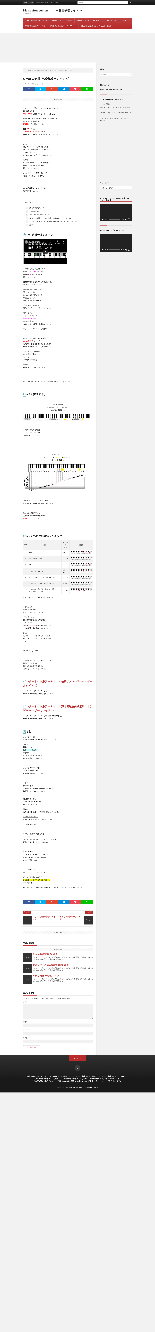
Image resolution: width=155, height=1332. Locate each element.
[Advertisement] (77, 47)
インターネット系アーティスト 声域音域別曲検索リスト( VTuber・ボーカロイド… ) (53, 221)
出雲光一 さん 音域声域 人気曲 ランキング (112, 89)
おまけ (29, 225)
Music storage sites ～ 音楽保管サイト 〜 (52, 10)
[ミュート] (126, 219)
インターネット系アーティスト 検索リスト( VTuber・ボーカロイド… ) (49, 218)
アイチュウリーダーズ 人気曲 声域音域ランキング (50, 965)
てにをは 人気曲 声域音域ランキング (46, 976)
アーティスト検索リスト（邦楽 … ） (36, 20)
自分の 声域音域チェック (35, 208)
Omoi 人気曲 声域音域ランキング (37, 215)
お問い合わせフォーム (35, 1076)
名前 (25, 1022)
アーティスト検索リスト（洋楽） (62, 20)
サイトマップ (100, 1081)
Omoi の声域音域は (33, 211)
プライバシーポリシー (115, 1081)
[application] (116, 212)
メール (26, 1030)
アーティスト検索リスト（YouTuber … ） (89, 20)
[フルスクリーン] (129, 219)
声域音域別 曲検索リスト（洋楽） (35, 26)
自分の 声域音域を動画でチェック (44, 1081)
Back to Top (77, 1059)
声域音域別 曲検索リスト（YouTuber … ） (63, 26)
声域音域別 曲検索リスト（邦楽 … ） (117, 20)
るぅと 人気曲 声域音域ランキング (45, 954)
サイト (25, 1038)
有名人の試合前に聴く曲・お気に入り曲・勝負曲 (96, 26)
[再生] (103, 219)
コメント (26, 1002)
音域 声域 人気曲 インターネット (34, 83)
